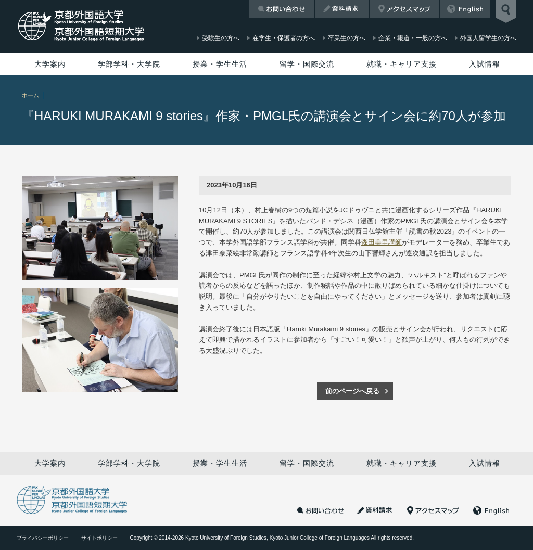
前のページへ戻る (352, 391)
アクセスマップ (404, 9)
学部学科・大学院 (129, 64)
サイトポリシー (99, 538)
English (465, 9)
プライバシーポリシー (43, 538)
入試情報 (484, 64)
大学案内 (50, 64)
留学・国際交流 (307, 64)
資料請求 (342, 9)
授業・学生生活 (220, 64)
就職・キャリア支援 (401, 64)
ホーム (30, 95)
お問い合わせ (281, 9)
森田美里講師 (381, 242)
